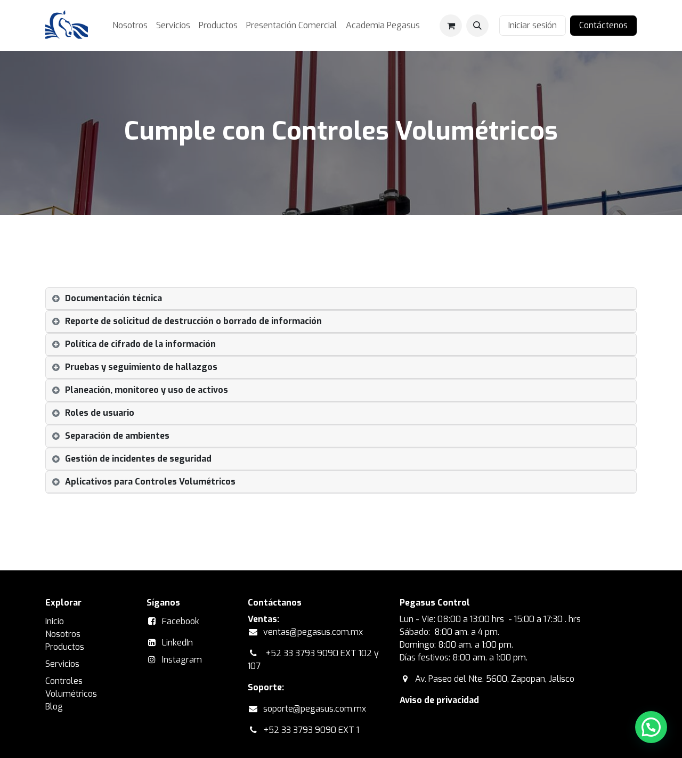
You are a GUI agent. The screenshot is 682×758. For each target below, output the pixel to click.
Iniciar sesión (532, 25)
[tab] (341, 299)
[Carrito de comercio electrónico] (451, 25)
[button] (477, 25)
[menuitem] (130, 25)
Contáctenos (603, 25)
